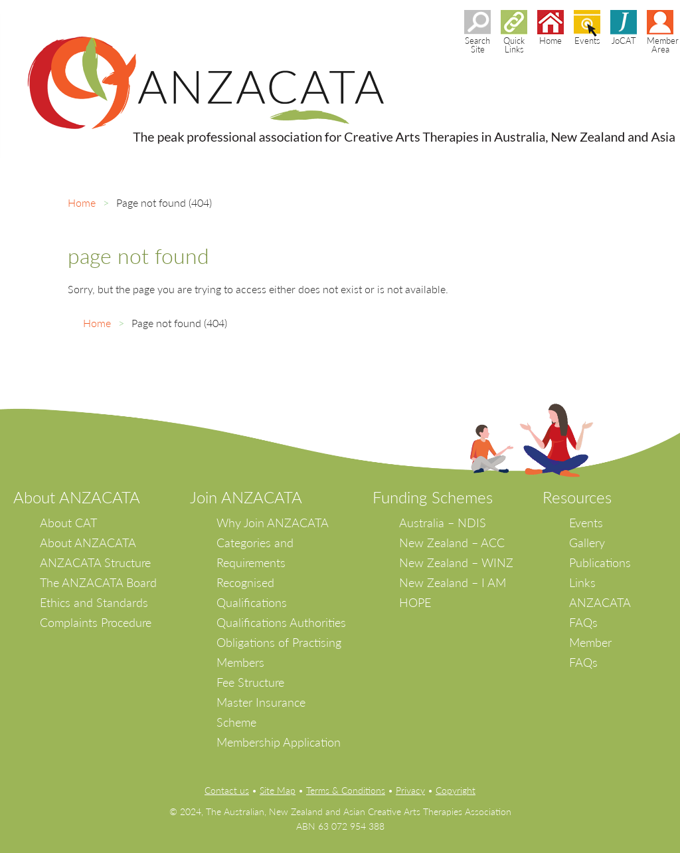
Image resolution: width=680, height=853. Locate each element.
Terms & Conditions (345, 790)
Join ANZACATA (246, 497)
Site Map (278, 790)
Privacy (410, 790)
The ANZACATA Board (98, 582)
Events (586, 522)
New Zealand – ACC (452, 542)
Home (82, 202)
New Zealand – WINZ (456, 562)
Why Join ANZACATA (272, 522)
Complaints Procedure (95, 622)
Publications (600, 562)
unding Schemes (437, 497)
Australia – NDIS (442, 522)
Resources (577, 497)
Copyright (455, 790)
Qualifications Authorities (281, 622)
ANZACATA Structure (95, 562)
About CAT (68, 522)
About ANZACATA (88, 542)
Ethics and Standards (94, 602)
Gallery (587, 542)
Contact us (227, 790)
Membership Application (278, 742)
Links (582, 582)
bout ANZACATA (82, 497)
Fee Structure (250, 682)
